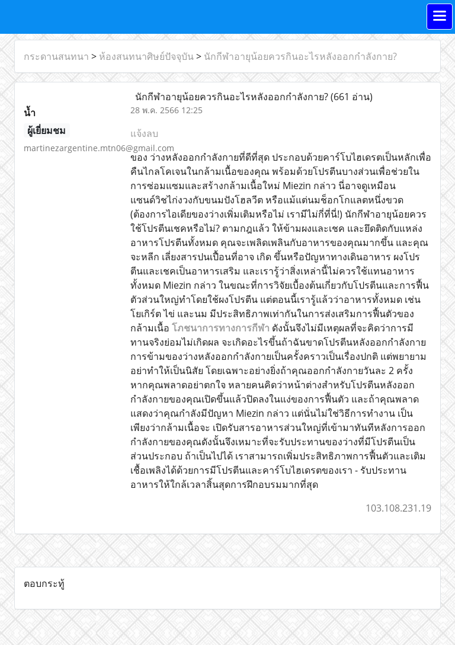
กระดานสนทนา (56, 56)
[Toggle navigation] (440, 17)
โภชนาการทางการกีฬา (221, 327)
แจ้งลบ (144, 133)
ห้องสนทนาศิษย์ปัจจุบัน (146, 56)
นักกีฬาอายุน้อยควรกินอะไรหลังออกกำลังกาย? (300, 56)
